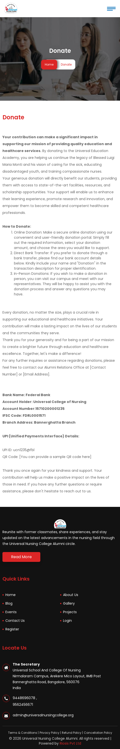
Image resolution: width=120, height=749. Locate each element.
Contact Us (15, 620)
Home (49, 64)
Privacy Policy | (50, 733)
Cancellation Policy (98, 733)
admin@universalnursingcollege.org (43, 715)
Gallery (69, 603)
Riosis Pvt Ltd (70, 743)
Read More (21, 557)
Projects (70, 612)
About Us (70, 594)
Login (67, 620)
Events (11, 612)
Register (12, 629)
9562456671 (23, 704)
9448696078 (25, 697)
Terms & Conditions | (23, 733)
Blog (8, 603)
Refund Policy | (72, 733)
